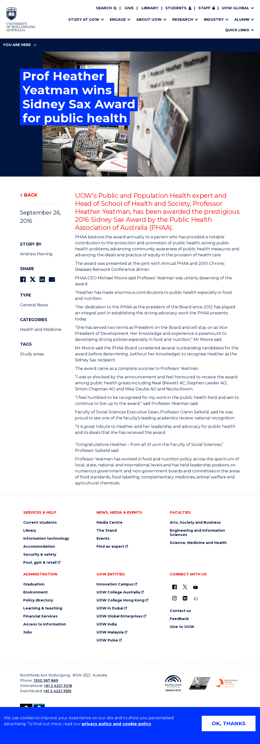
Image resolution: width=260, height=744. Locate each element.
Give (129, 8)
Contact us (180, 611)
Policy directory (38, 600)
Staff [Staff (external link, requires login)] (204, 8)
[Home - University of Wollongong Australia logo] (21, 19)
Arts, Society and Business (195, 522)
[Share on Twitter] (32, 279)
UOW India (106, 624)
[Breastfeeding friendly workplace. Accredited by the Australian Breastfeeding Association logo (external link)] (227, 683)
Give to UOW (182, 627)
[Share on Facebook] (23, 279)
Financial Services (40, 616)
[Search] (106, 8)
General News (34, 305)
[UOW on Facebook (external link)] (174, 587)
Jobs (27, 632)
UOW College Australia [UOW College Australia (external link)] (118, 592)
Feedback (179, 619)
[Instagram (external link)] (174, 598)
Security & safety (39, 554)
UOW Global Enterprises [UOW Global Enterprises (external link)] (119, 616)
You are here (19, 45)
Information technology (46, 538)
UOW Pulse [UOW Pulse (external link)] (107, 640)
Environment (35, 592)
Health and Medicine (41, 329)
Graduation (33, 584)
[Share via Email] (51, 279)
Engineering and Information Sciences (197, 532)
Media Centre (109, 522)
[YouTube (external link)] (195, 587)
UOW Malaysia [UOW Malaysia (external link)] (110, 632)
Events (103, 538)
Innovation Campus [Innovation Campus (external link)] (115, 584)
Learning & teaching (42, 608)
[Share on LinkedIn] (42, 279)
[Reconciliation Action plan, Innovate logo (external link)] (173, 683)
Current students (40, 522)
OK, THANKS (229, 723)
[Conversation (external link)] (195, 599)
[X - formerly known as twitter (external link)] (185, 587)
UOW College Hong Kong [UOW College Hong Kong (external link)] (120, 600)
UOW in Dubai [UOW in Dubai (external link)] (109, 608)
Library (150, 8)
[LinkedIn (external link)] (185, 598)
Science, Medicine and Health (198, 543)
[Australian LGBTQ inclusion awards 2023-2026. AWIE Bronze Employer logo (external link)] (200, 683)
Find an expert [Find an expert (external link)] (110, 546)
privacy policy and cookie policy (116, 723)
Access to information (44, 624)
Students (175, 8)
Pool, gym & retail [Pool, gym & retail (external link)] (39, 562)
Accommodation (39, 546)
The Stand (106, 530)
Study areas (32, 354)
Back (31, 195)
